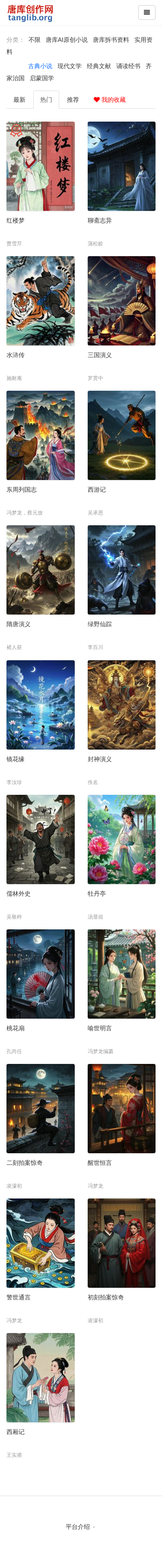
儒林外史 (18, 893)
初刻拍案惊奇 (106, 1297)
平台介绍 (78, 1526)
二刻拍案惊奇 (24, 1162)
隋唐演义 (18, 624)
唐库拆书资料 (111, 39)
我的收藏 (110, 99)
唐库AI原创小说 (67, 39)
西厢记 (15, 1431)
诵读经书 (128, 66)
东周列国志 (21, 489)
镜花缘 (15, 759)
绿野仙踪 (100, 624)
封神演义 (100, 759)
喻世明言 (100, 1028)
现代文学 (69, 66)
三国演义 (100, 354)
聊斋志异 (100, 220)
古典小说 (40, 66)
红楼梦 (15, 220)
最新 (19, 99)
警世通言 (18, 1297)
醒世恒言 (100, 1162)
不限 (35, 39)
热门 (46, 99)
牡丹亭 (97, 893)
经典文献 (99, 66)
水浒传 (15, 354)
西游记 (97, 489)
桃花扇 (15, 1028)
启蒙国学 (42, 78)
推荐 (73, 99)
